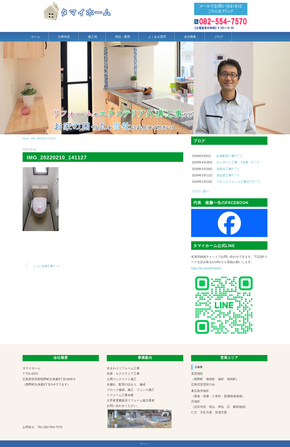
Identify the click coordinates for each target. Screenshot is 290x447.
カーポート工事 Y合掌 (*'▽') (237, 162)
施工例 (92, 36)
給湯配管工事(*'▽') (229, 156)
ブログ (218, 36)
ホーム (35, 36)
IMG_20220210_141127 (43, 138)
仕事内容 (64, 36)
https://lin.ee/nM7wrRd (206, 268)
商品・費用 (122, 36)
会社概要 (190, 36)
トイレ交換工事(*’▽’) (46, 266)
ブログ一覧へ (200, 191)
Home (146, 444)
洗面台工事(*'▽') (227, 169)
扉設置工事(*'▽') (227, 175)
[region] (145, 88)
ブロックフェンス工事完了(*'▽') (238, 181)
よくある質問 (157, 36)
